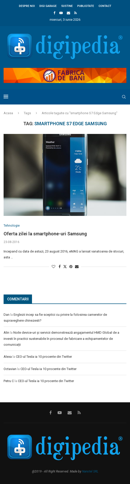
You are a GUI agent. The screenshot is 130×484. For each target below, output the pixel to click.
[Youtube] (61, 13)
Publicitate (85, 6)
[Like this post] (53, 267)
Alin (6, 333)
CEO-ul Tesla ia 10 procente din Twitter (44, 357)
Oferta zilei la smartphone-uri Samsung (45, 234)
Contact (105, 6)
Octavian (10, 369)
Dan (6, 315)
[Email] (68, 13)
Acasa (8, 113)
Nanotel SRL (90, 472)
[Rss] (75, 13)
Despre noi (27, 6)
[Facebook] (54, 13)
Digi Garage (48, 6)
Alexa (8, 357)
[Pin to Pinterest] (70, 267)
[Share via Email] (77, 267)
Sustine (67, 6)
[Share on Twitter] (65, 267)
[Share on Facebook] (60, 267)
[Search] (123, 96)
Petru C (9, 381)
